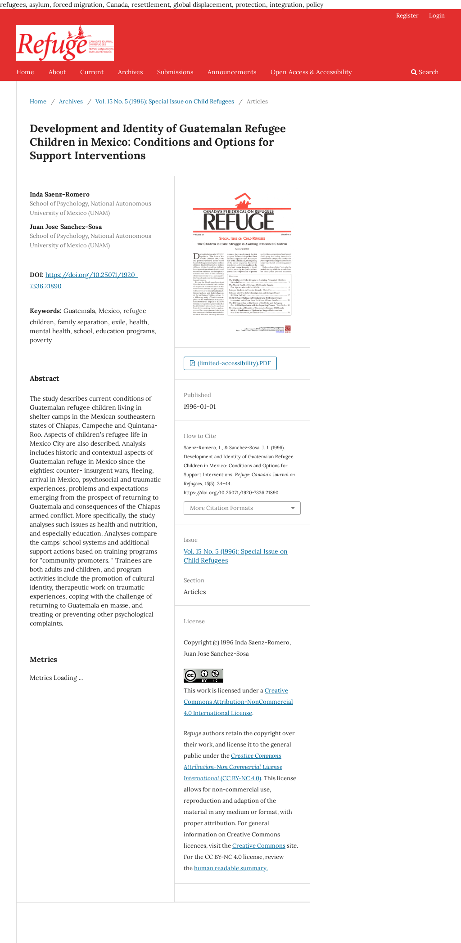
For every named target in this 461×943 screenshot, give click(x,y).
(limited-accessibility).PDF (233, 363)
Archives (130, 72)
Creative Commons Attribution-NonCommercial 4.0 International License (238, 702)
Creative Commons (258, 845)
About (57, 72)
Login (437, 15)
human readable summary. (231, 868)
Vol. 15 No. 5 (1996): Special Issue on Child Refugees (164, 101)
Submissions (175, 72)
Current (92, 72)
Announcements (232, 72)
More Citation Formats (221, 508)
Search (424, 72)
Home (25, 72)
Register (407, 15)
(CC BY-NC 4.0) (233, 767)
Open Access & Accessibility (311, 72)
